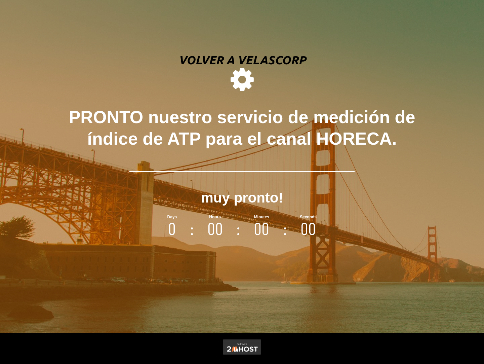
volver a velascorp (242, 60)
